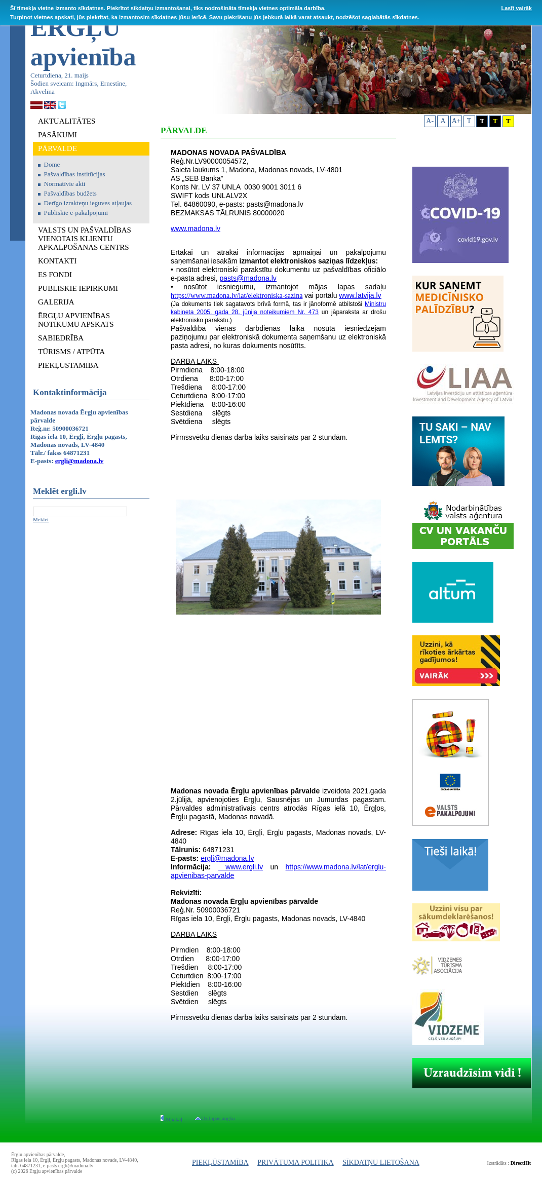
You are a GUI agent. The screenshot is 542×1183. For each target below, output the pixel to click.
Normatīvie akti (65, 183)
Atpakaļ (171, 1119)
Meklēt (41, 519)
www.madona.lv (195, 228)
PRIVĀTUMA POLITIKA (295, 1162)
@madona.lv (257, 278)
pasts (228, 278)
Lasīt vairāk (516, 8)
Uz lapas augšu (215, 1118)
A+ (456, 121)
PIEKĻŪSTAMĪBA (220, 1162)
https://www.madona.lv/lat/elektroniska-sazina (236, 295)
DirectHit (521, 1163)
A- (430, 121)
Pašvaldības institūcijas (74, 174)
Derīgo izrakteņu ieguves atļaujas (88, 203)
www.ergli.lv (240, 867)
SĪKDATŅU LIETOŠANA (380, 1162)
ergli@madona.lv (79, 461)
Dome (52, 164)
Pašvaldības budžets (70, 193)
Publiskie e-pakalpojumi (76, 212)
